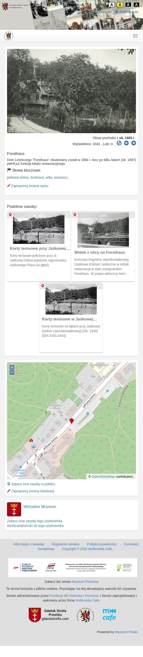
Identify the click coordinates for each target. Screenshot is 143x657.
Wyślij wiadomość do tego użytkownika (35, 526)
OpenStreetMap (103, 476)
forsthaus (37, 177)
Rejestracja (126, 12)
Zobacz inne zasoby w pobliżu (31, 484)
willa (49, 177)
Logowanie (99, 12)
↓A (81, 5)
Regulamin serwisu (65, 544)
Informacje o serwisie (29, 544)
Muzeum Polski (126, 632)
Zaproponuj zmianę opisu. (28, 186)
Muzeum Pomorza (85, 582)
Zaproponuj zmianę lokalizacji (30, 491)
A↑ (99, 5)
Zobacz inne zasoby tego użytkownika (34, 521)
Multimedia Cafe (87, 600)
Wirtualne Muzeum (39, 506)
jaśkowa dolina (18, 177)
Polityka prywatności (102, 544)
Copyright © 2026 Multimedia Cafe (87, 549)
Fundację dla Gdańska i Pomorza (73, 596)
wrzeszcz (61, 177)
